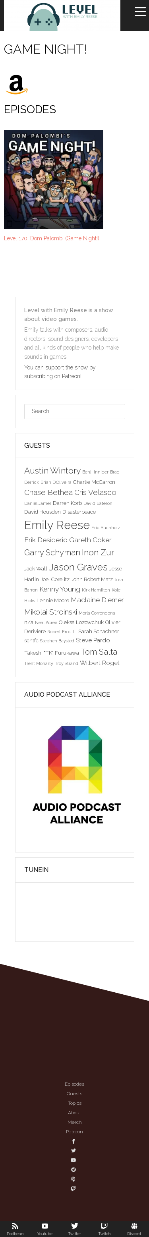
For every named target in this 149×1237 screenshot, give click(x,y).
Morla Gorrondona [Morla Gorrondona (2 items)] (97, 613)
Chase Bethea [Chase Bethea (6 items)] (48, 492)
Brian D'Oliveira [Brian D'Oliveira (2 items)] (56, 482)
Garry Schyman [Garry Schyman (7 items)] (52, 552)
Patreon (74, 1132)
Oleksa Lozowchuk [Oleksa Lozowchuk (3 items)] (81, 622)
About (74, 1112)
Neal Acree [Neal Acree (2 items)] (46, 622)
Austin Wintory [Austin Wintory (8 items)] (52, 470)
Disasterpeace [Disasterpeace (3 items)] (79, 511)
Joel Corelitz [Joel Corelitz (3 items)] (55, 579)
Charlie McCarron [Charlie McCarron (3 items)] (94, 482)
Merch (75, 1122)
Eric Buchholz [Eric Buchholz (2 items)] (105, 527)
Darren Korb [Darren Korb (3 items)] (67, 503)
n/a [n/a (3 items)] (28, 622)
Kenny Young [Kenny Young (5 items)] (59, 589)
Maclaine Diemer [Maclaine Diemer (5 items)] (97, 600)
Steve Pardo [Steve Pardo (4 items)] (93, 640)
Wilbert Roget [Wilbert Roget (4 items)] (100, 663)
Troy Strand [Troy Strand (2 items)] (66, 663)
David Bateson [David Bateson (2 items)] (97, 503)
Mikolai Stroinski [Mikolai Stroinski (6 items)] (50, 611)
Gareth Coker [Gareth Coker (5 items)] (90, 540)
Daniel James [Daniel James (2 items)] (37, 503)
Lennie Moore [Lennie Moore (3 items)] (53, 600)
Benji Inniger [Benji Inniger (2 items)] (95, 472)
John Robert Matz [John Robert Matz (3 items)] (92, 579)
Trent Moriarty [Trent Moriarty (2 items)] (38, 663)
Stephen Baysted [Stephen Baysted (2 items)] (57, 640)
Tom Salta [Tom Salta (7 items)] (99, 652)
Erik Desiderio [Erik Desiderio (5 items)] (46, 540)
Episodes (74, 1084)
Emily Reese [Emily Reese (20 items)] (57, 525)
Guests (74, 1093)
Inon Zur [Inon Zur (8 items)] (98, 552)
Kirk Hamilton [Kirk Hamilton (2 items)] (96, 590)
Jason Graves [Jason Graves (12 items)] (78, 567)
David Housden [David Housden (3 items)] (42, 511)
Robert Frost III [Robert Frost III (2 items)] (62, 631)
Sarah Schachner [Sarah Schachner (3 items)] (98, 631)
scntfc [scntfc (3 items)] (31, 640)
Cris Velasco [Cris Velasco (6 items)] (95, 492)
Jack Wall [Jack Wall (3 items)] (35, 568)
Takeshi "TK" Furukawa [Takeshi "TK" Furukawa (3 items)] (51, 652)
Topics (74, 1103)
